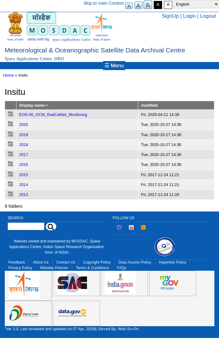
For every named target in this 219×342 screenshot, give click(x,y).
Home (8, 75)
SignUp (170, 16)
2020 (23, 124)
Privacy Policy (20, 268)
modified (149, 105)
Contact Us (65, 262)
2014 (23, 184)
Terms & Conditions (92, 268)
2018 (23, 144)
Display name (34, 105)
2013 (23, 194)
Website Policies (54, 268)
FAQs (122, 268)
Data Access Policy (134, 262)
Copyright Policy (97, 262)
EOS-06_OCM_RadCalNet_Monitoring (53, 114)
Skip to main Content (104, 3)
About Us (41, 262)
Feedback (16, 262)
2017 (23, 154)
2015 (23, 174)
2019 (23, 134)
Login (189, 16)
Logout (208, 16)
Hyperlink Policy (172, 262)
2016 (23, 164)
